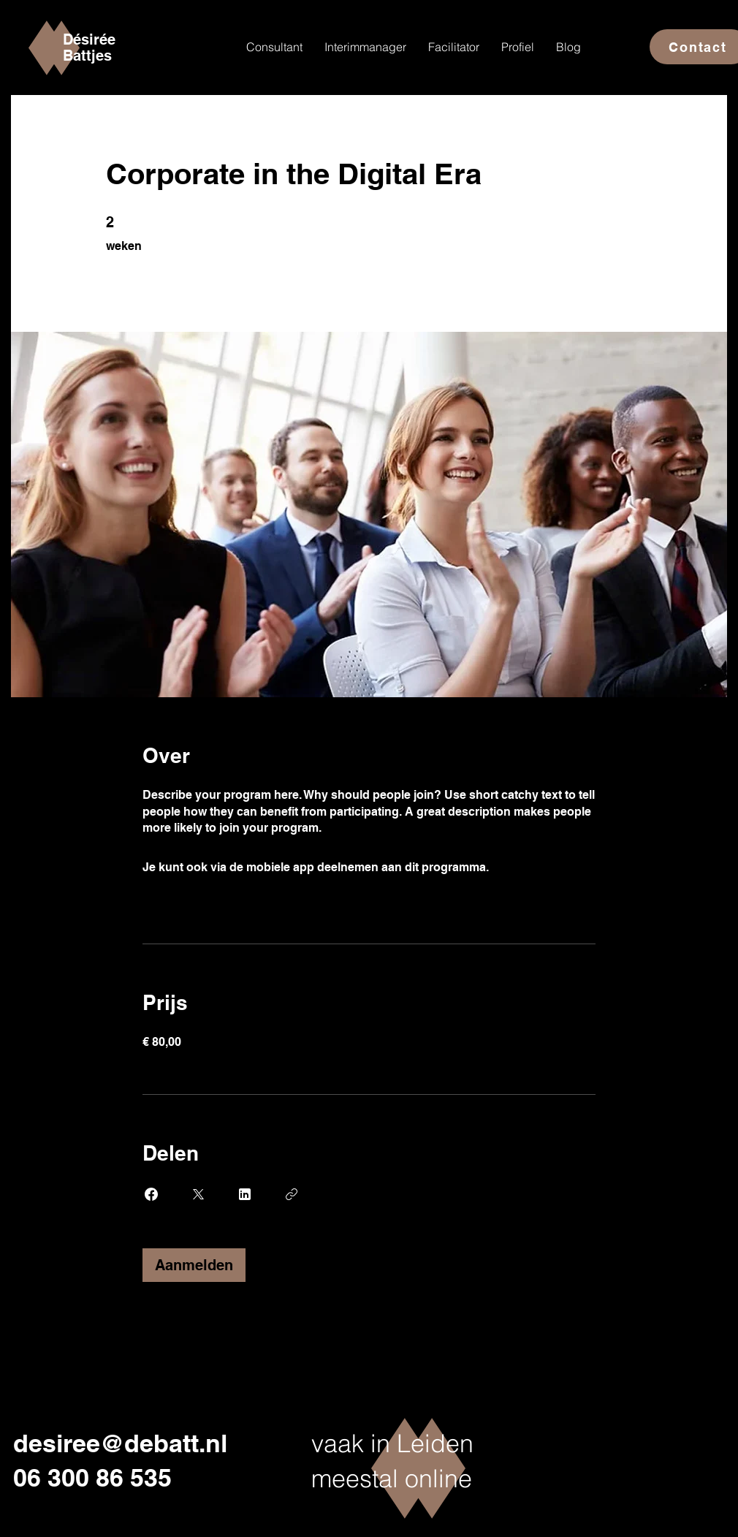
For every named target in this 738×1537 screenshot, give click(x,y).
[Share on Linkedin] (245, 1194)
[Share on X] (198, 1194)
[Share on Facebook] (151, 1194)
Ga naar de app (534, 867)
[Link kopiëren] (291, 1194)
